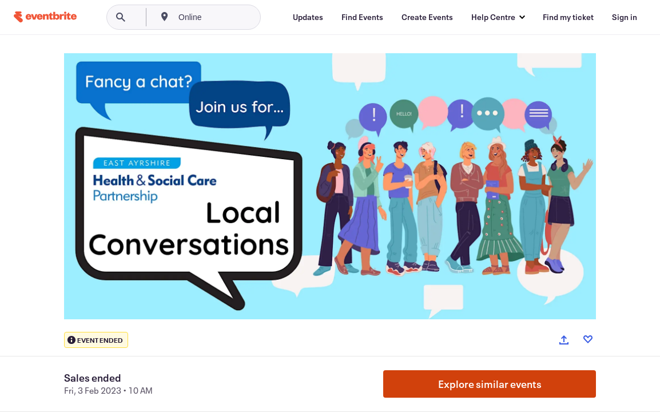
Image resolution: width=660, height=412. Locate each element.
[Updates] (308, 17)
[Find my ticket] (568, 17)
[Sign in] (624, 17)
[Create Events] (427, 17)
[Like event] (588, 339)
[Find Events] (362, 17)
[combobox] (228, 17)
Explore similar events (490, 384)
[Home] (45, 17)
